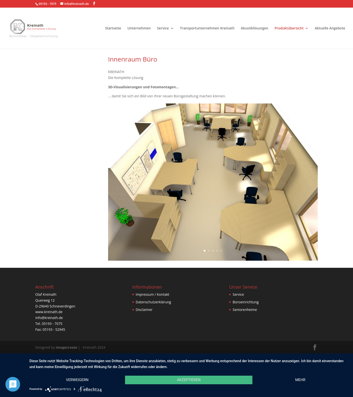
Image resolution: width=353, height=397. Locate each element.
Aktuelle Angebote (330, 28)
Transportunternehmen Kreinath (207, 28)
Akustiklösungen (254, 28)
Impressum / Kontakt (152, 294)
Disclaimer (144, 309)
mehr (300, 380)
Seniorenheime (245, 309)
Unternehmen (139, 28)
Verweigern (77, 380)
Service (163, 28)
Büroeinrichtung (246, 302)
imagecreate (66, 347)
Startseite (113, 28)
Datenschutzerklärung (153, 302)
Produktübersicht (289, 28)
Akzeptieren (189, 380)
